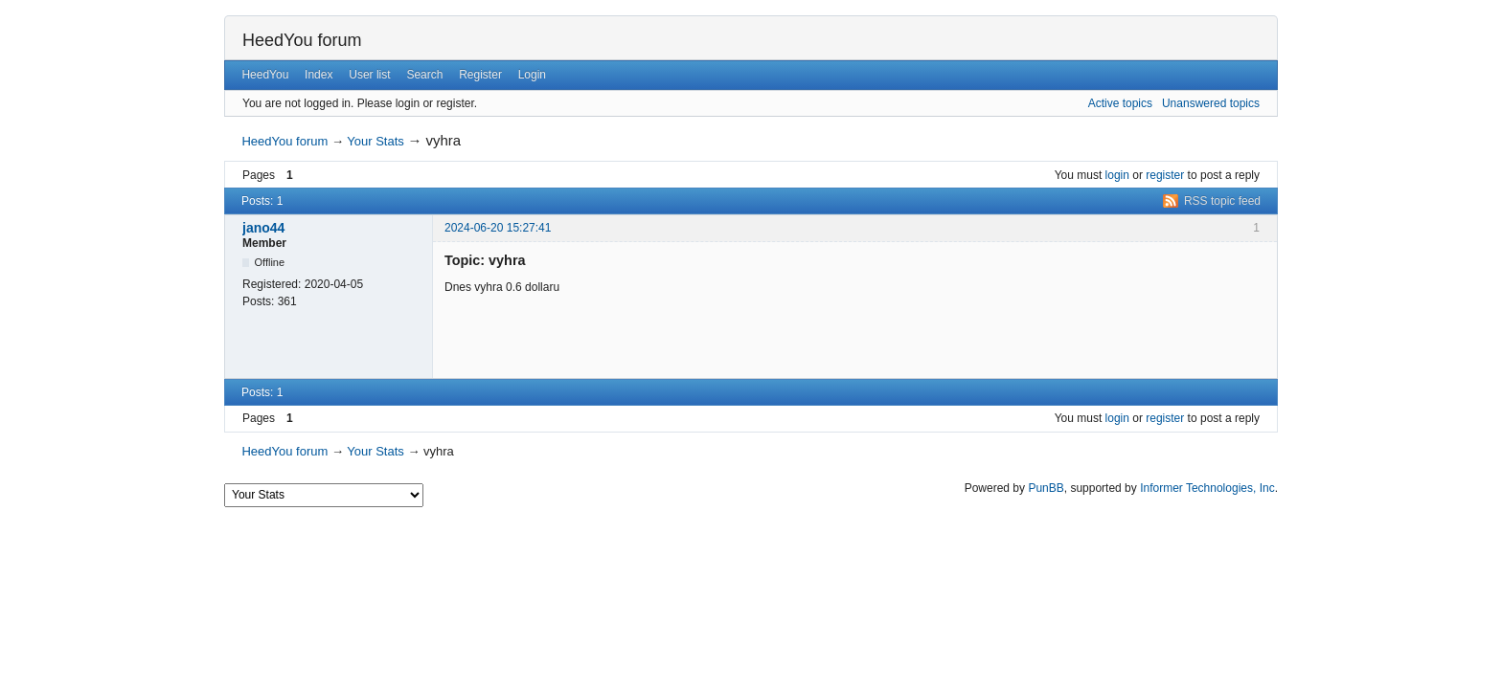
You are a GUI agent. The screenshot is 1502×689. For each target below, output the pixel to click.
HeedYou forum (301, 40)
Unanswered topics (1211, 103)
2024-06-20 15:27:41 (497, 227)
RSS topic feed (1222, 201)
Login (532, 74)
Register (480, 74)
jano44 (263, 227)
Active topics (1120, 103)
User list (369, 74)
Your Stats (375, 141)
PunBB (1045, 488)
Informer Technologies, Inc (1207, 488)
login (1117, 175)
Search (424, 74)
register (1165, 175)
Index (318, 74)
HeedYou (264, 74)
